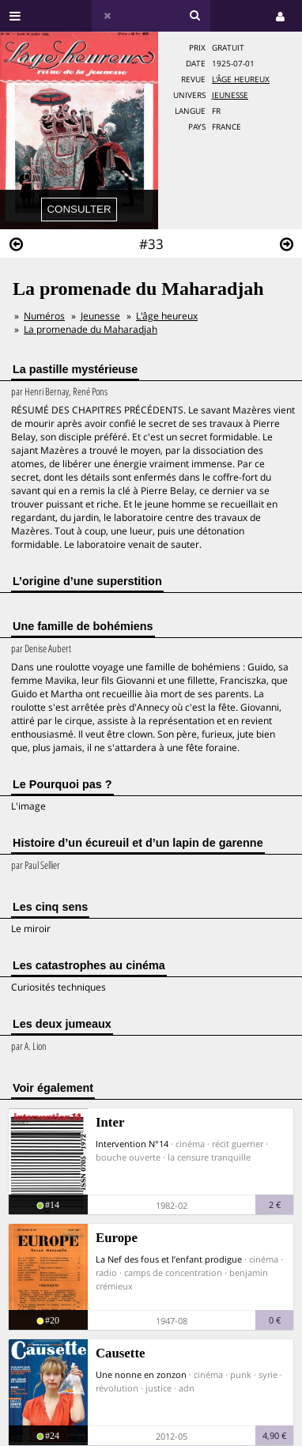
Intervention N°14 (132, 1144)
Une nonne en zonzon (141, 1374)
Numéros (44, 316)
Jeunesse (230, 95)
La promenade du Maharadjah (90, 329)
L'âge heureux (241, 79)
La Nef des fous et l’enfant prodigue (169, 1259)
